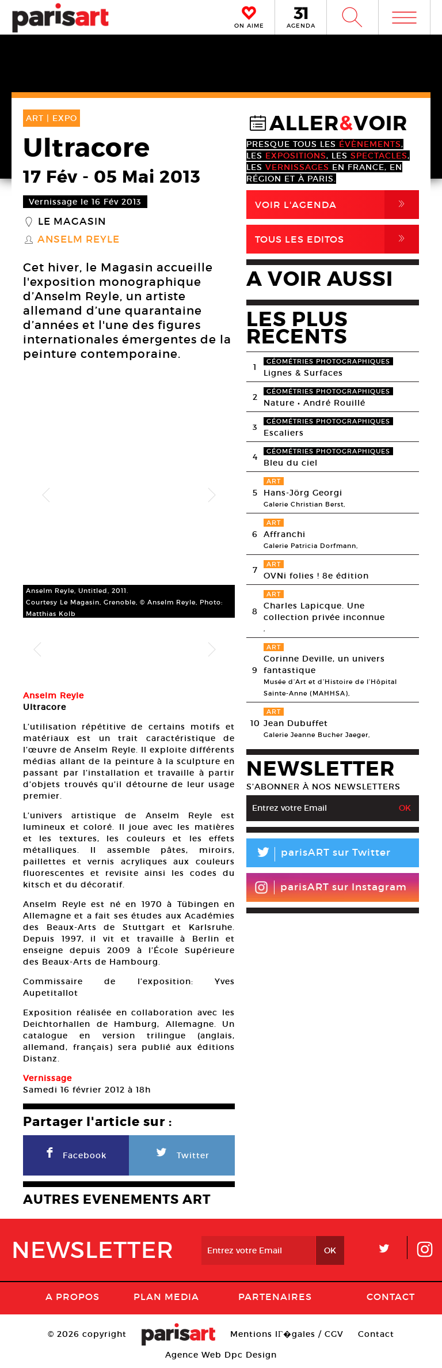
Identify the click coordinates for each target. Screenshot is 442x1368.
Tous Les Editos (337, 239)
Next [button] (211, 495)
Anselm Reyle (78, 239)
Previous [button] (46, 495)
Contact (391, 1298)
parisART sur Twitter (318, 854)
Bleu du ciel (291, 463)
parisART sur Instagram (330, 887)
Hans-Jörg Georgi (303, 493)
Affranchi (285, 534)
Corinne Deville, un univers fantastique (324, 664)
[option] (129, 495)
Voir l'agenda (337, 204)
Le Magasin (72, 222)
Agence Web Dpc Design (221, 1356)
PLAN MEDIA (166, 1298)
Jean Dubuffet (296, 723)
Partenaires (275, 1298)
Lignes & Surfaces (303, 373)
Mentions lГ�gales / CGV (287, 1336)
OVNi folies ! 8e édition (316, 575)
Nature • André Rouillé (314, 403)
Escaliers (284, 433)
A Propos (72, 1298)
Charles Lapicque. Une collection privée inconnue (324, 611)
